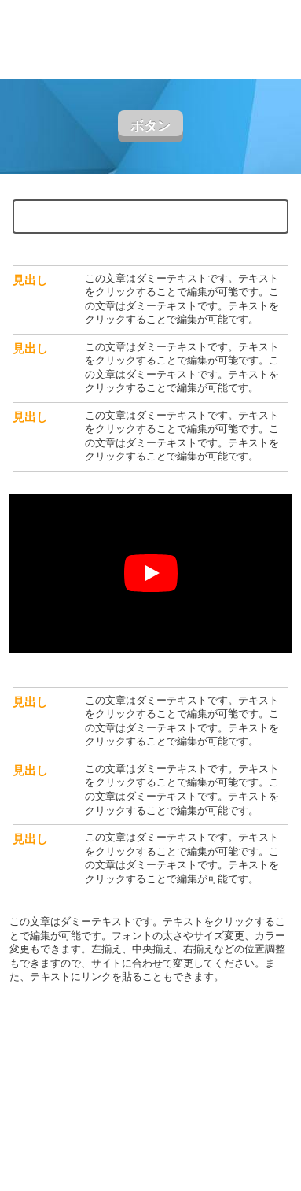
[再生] (151, 573)
